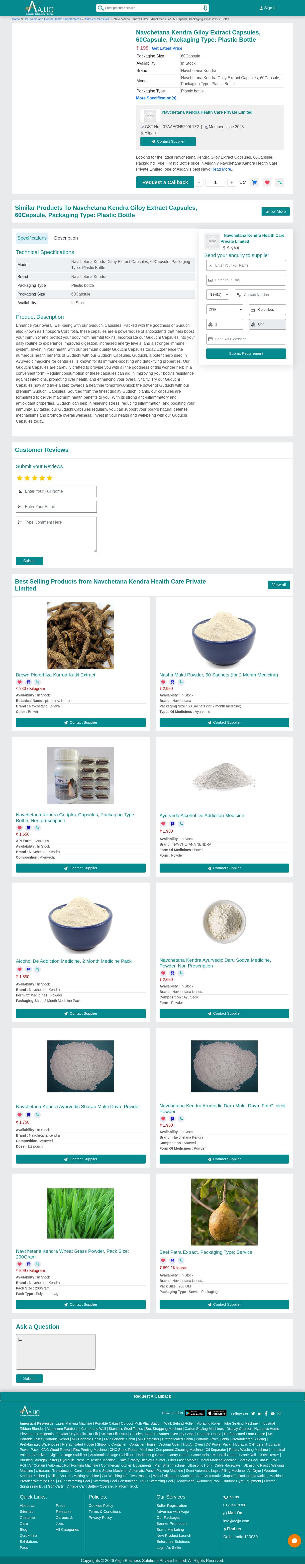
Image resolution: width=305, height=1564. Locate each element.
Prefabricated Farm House (244, 1433)
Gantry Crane (178, 1454)
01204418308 (234, 1504)
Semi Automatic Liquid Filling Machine (215, 1470)
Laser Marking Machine (74, 1422)
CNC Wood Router (55, 1449)
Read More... (222, 168)
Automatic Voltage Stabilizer (111, 1454)
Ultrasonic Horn (199, 1464)
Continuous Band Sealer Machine (100, 1470)
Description (66, 237)
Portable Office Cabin (212, 1438)
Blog (23, 1528)
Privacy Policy (100, 1516)
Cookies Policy (101, 1504)
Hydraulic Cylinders (248, 1443)
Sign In (268, 7)
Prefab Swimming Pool (37, 1480)
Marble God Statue (254, 1459)
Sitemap (27, 1510)
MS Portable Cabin (86, 1438)
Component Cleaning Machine (179, 1449)
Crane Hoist (200, 1454)
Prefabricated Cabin (177, 1438)
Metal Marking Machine (219, 1459)
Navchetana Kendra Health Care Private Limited (207, 111)
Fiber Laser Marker (183, 1459)
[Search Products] (99, 7)
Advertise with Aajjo (172, 1510)
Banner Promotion (171, 1522)
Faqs (24, 1546)
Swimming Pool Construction (115, 1480)
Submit (29, 560)
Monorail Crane (224, 1454)
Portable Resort (57, 1438)
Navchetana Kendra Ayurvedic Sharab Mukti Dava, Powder (78, 1105)
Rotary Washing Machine (248, 1449)
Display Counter (238, 1428)
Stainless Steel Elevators (149, 1433)
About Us (27, 1504)
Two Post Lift (140, 1475)
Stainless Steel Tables (126, 1428)
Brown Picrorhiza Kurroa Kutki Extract (55, 673)
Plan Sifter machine (169, 1464)
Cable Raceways (227, 1464)
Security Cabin (183, 1433)
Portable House (209, 1433)
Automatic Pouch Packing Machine (156, 1470)
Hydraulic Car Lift (84, 1433)
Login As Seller (168, 1546)
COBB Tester (269, 1454)
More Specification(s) (156, 97)
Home (16, 18)
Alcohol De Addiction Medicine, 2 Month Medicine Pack (74, 960)
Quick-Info (28, 1534)
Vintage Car (76, 1485)
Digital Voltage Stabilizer (68, 1454)
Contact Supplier (169, 140)
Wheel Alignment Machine (173, 1475)
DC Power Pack (218, 1443)
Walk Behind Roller (179, 1422)
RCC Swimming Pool (156, 1480)
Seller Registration (171, 1504)
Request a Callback (165, 181)
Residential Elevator (52, 1433)
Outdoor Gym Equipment (241, 1480)
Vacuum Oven (169, 1443)
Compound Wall (93, 1428)
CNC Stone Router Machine (131, 1449)
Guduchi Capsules (97, 18)
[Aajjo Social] (253, 1412)
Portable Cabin (106, 1422)
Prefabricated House (78, 1443)
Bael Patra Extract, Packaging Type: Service (206, 1251)
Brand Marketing (170, 1528)
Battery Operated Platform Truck (113, 1485)
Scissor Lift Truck (114, 1433)
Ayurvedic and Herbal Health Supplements (53, 18)
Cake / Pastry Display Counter (141, 1459)
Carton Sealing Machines (204, 1428)
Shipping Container (111, 1443)
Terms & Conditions (105, 1510)
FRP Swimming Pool (74, 1480)
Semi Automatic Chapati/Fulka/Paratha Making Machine (239, 1475)
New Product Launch (173, 1534)
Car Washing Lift (114, 1475)
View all (279, 584)
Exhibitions (29, 1540)
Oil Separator (215, 1449)
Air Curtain (36, 1464)
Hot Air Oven (193, 1443)
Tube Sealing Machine (240, 1422)
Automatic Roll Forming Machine (73, 1464)
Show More (276, 210)
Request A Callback (152, 1395)
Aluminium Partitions (63, 1428)
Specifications (32, 237)
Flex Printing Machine (90, 1449)
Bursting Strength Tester (38, 1459)
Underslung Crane (150, 1454)
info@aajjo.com (236, 1520)
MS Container (148, 1438)
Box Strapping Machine (164, 1428)
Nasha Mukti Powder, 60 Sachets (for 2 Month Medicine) (219, 673)
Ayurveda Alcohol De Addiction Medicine (202, 814)
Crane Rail (247, 1454)
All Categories (67, 1528)
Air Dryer (254, 1470)
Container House (142, 1443)
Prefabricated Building (249, 1438)
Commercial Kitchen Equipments (126, 1464)
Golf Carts (56, 1485)
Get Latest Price (167, 47)
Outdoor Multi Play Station (141, 1422)
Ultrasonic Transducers (54, 1470)
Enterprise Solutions (173, 1540)
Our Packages (168, 1516)
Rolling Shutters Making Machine (73, 1475)
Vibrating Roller (208, 1422)
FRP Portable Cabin (119, 1438)
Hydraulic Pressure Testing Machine (88, 1459)
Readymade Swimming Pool (198, 1480)
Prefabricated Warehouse (39, 1443)
